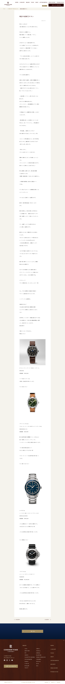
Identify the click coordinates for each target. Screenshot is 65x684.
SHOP (36, 2)
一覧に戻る (32, 631)
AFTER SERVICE (43, 2)
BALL (37, 665)
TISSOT (26, 667)
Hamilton (26, 661)
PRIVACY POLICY (7, 682)
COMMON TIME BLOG (13, 8)
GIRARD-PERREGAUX (41, 657)
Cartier (26, 648)
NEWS (16, 2)
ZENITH (26, 655)
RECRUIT (53, 664)
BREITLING (27, 650)
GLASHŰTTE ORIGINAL (30, 657)
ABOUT (52, 682)
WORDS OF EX (60, 2)
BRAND (28, 2)
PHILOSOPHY (52, 2)
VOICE (32, 2)
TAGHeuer (38, 650)
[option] (61, 683)
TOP (4, 8)
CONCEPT (22, 2)
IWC (25, 652)
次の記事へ (47, 619)
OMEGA (38, 648)
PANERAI (38, 652)
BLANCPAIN (38, 655)
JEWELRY (46, 682)
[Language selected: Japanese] (44, 6)
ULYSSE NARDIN (28, 659)
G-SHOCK (27, 663)
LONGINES (38, 659)
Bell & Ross (38, 661)
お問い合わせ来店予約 (56, 5)
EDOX (37, 663)
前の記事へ (18, 619)
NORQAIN (27, 665)
